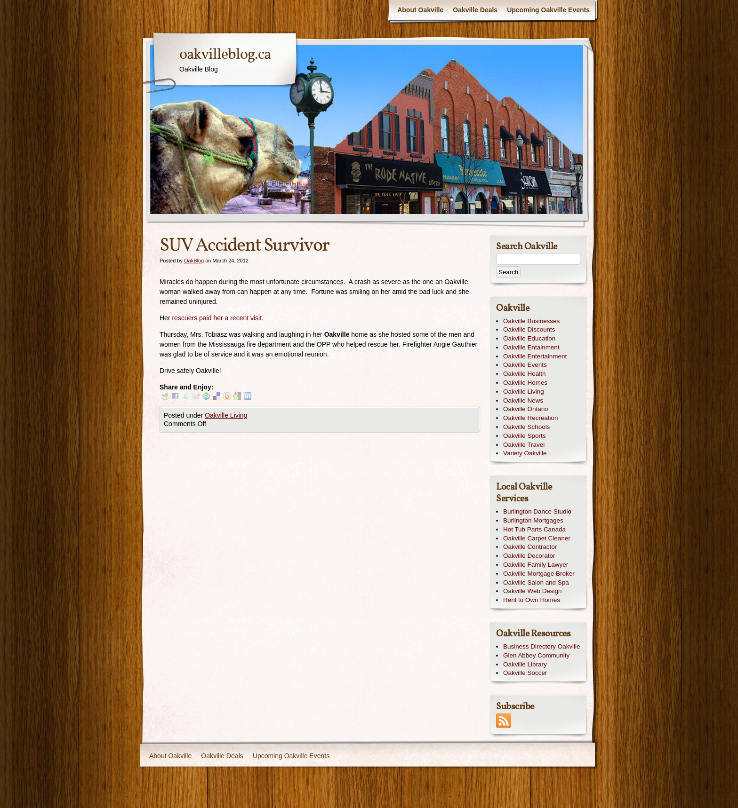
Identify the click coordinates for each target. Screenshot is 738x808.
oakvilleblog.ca (225, 55)
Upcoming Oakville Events (548, 10)
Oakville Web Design (532, 590)
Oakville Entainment (531, 347)
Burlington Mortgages (533, 520)
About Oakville (420, 10)
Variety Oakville (524, 453)
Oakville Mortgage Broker (539, 573)
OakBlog (194, 260)
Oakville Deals (475, 10)
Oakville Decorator (529, 555)
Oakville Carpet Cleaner (536, 538)
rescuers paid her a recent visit (217, 318)
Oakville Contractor (530, 546)
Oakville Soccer (525, 672)
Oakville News (523, 400)
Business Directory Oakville (541, 646)
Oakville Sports (524, 435)
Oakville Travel (524, 444)
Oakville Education (529, 338)
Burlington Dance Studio (537, 511)
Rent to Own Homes (531, 599)
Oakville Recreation (530, 417)
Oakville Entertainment (535, 356)
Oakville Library (525, 664)
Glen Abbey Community (536, 655)
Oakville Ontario (525, 408)
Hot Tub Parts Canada (534, 529)
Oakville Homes (525, 382)
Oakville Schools (526, 426)
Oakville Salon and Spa (536, 582)
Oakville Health (524, 373)
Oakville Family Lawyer (535, 564)
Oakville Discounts (529, 329)
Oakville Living (226, 415)
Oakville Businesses (531, 321)
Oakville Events (525, 364)
